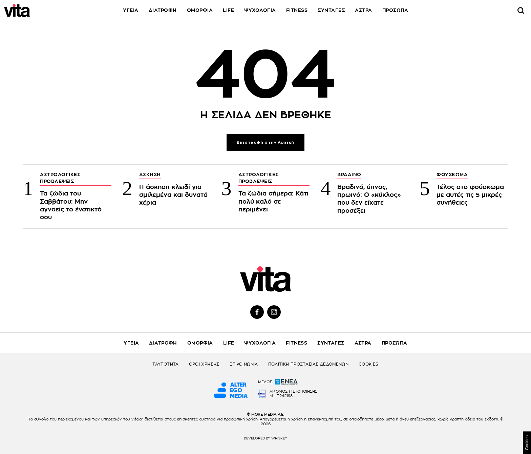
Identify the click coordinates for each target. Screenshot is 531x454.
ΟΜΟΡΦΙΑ (200, 10)
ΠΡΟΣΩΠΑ (395, 10)
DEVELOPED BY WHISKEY (265, 438)
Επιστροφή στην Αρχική (265, 142)
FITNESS (297, 10)
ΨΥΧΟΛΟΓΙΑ (260, 10)
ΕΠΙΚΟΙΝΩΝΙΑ (244, 364)
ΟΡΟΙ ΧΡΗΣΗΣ (204, 364)
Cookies (527, 442)
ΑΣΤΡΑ (363, 10)
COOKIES (369, 364)
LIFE (228, 10)
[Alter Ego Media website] (231, 391)
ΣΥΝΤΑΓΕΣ (331, 10)
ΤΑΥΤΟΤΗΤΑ (165, 364)
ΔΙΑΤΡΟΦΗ (163, 10)
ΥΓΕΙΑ (131, 10)
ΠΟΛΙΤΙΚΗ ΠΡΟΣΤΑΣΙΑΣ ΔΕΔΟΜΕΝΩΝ (308, 364)
